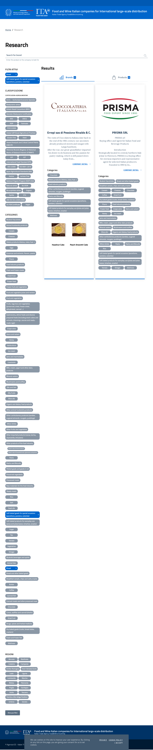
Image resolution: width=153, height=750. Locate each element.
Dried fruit (11, 618)
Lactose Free (24, 176)
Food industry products (15, 264)
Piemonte (24, 683)
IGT (24, 157)
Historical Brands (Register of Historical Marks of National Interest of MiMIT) (21, 151)
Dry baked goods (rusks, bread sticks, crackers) (20, 631)
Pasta (11, 458)
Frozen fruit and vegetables (16, 287)
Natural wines (11, 186)
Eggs (11, 248)
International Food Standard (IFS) (18, 162)
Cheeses (11, 236)
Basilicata (24, 659)
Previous (45, 238)
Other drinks (11, 424)
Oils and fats (11, 387)
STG (24, 195)
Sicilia (11, 692)
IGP (11, 157)
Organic (29, 190)
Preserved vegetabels (14, 474)
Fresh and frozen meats (15, 270)
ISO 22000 (12, 167)
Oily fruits (11, 393)
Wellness (11, 643)
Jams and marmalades (14, 357)
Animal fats (11, 563)
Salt (11, 502)
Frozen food (11, 281)
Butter (11, 584)
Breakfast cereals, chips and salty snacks (21, 579)
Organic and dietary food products (19, 404)
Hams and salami (12, 334)
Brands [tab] (68, 78)
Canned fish (11, 596)
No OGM (25, 186)
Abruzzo (12, 659)
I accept (118, 743)
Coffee (11, 590)
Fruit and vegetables (14, 298)
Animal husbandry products (16, 225)
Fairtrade (24, 123)
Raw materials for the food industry (19, 486)
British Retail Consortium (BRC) (18, 109)
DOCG (24, 119)
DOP (11, 123)
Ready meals (11, 491)
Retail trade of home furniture (16, 449)
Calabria (12, 664)
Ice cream (11, 351)
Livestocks (12, 362)
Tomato (11, 540)
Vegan (28, 204)
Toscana (25, 692)
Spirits (11, 195)
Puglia (11, 688)
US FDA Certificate (13, 204)
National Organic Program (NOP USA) (20, 181)
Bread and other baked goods (17, 573)
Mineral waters (12, 376)
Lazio (11, 673)
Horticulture (11, 345)
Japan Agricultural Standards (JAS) (19, 171)
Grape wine (11, 328)
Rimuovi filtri (12, 713)
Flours (11, 259)
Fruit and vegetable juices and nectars (20, 293)
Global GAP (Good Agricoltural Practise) (20, 133)
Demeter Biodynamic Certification (18, 114)
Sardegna (24, 688)
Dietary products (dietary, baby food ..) (20, 242)
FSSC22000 (11, 128)
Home (8, 30)
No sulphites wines (13, 190)
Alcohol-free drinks (13, 220)
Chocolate (11, 607)
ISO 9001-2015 (25, 167)
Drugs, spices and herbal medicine (19, 624)
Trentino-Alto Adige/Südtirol (17, 697)
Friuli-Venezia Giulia (29, 669)
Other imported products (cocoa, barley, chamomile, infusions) (21, 436)
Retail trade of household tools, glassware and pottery (22, 453)
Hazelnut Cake (58, 249)
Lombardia (12, 678)
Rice (11, 497)
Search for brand (14, 55)
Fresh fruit (12, 276)
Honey (11, 340)
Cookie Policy (116, 740)
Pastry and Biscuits (13, 463)
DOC (11, 119)
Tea (11, 535)
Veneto (24, 702)
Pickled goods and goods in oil (17, 469)
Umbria (11, 702)
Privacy (103, 740)
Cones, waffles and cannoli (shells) (19, 612)
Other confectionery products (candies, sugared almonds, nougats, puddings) (20, 417)
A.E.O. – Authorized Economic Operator (20, 100)
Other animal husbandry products (19, 410)
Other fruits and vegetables (16, 429)
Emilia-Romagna (12, 669)
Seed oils (11, 508)
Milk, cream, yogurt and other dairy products (19, 369)
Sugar (11, 529)
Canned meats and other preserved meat (21, 601)
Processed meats (12, 480)
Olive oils (11, 398)
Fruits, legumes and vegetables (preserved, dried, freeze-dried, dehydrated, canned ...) (18, 307)
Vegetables (11, 546)
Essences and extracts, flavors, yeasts (20, 253)
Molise (11, 683)
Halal (25, 138)
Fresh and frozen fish (14, 638)
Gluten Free (11, 138)
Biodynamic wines (13, 104)
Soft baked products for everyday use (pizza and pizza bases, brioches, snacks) (21, 522)
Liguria (24, 673)
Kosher (11, 176)
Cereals (11, 231)
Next (92, 238)
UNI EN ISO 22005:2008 (15, 200)
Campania (24, 664)
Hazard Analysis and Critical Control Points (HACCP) (22, 144)
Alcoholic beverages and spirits (18, 557)
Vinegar (11, 552)
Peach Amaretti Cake (79, 249)
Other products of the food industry (19, 443)
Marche (24, 678)
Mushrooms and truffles (15, 382)
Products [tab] (121, 78)
